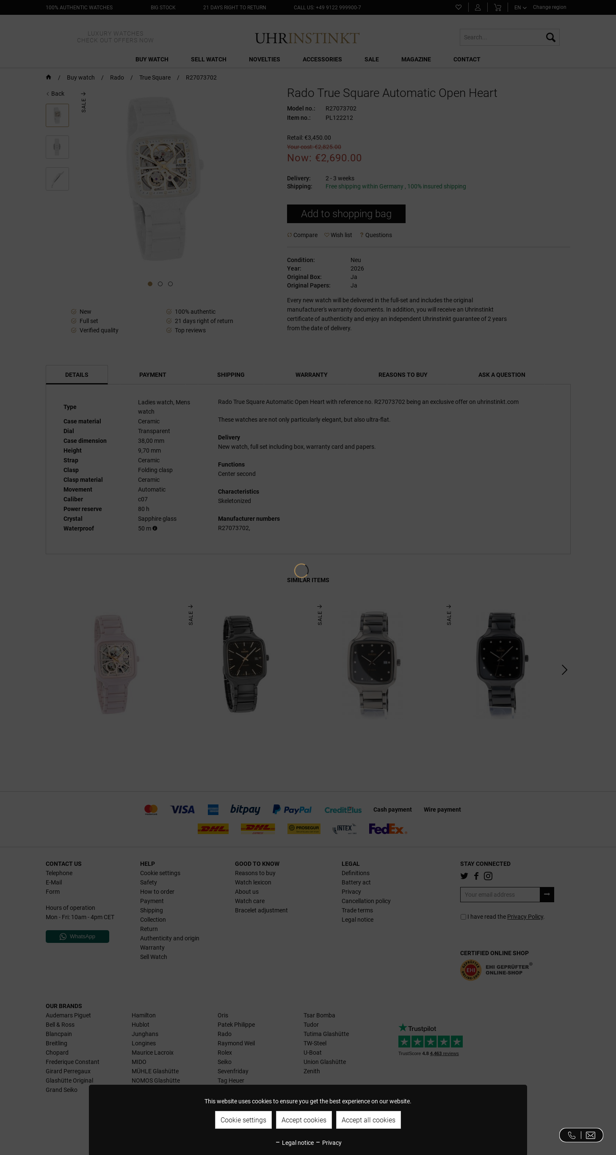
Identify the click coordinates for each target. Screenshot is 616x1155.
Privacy (328, 1142)
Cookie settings (243, 1120)
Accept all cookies (368, 1120)
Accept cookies (304, 1120)
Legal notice (294, 1142)
